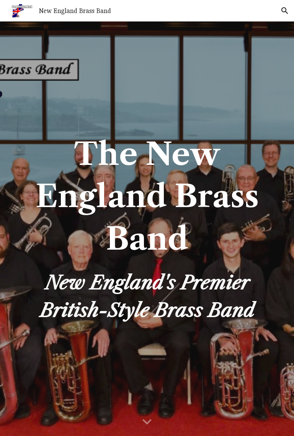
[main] (146, 228)
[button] (285, 11)
